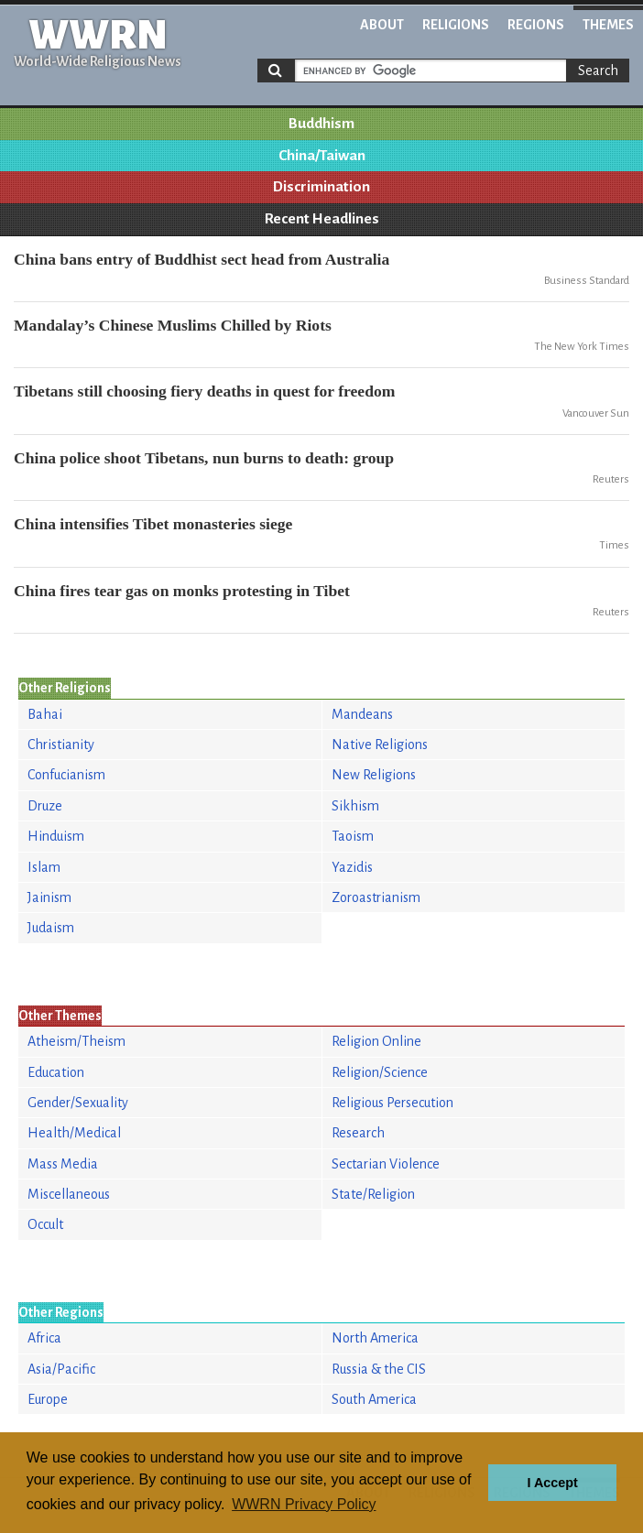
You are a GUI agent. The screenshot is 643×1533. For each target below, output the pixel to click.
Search (598, 70)
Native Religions (380, 744)
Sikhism (355, 806)
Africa (44, 1338)
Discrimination (321, 187)
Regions (535, 24)
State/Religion (373, 1194)
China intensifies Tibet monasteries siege (153, 524)
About (382, 24)
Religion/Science (380, 1072)
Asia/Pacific (61, 1369)
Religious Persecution (392, 1102)
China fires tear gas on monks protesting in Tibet (182, 591)
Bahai (44, 714)
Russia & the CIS (379, 1369)
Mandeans (362, 714)
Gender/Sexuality (77, 1102)
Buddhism (321, 123)
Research (358, 1132)
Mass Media (62, 1164)
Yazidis (352, 867)
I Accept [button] (552, 1482)
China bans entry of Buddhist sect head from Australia (201, 259)
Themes (608, 24)
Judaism (50, 927)
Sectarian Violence (386, 1164)
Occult (45, 1224)
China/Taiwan (321, 155)
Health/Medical (74, 1132)
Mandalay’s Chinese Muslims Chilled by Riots (173, 325)
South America (374, 1399)
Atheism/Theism (76, 1041)
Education (55, 1072)
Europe (47, 1399)
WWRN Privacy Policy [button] (304, 1504)
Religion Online (376, 1041)
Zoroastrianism (376, 897)
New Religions (374, 774)
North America (375, 1338)
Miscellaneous (68, 1194)
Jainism (49, 897)
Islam (43, 867)
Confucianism (66, 774)
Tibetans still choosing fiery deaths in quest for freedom (204, 391)
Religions (455, 24)
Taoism (353, 836)
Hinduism (55, 836)
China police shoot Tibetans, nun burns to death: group (204, 458)
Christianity (60, 744)
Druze (44, 806)
